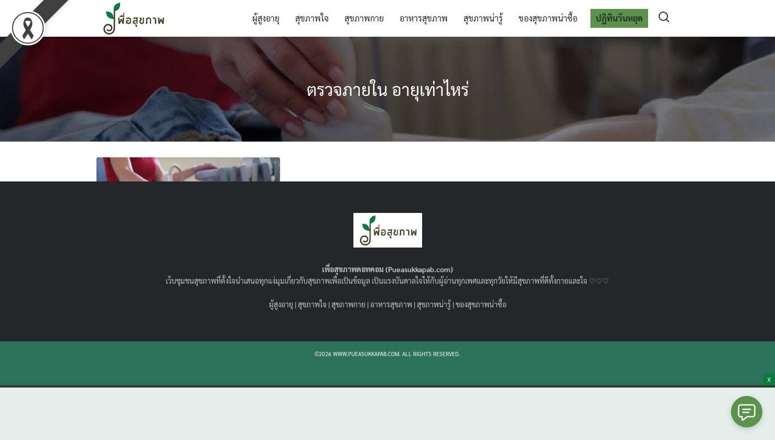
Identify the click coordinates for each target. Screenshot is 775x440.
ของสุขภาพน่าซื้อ (548, 18)
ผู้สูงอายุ (265, 18)
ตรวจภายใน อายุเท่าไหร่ (388, 89)
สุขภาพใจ (312, 18)
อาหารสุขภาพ (424, 18)
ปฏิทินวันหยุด (619, 18)
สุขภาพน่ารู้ (483, 18)
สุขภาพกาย (364, 18)
